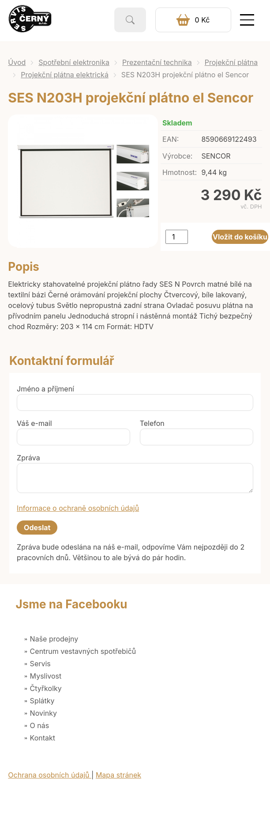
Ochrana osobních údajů (49, 775)
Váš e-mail (34, 423)
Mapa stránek (118, 775)
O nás (39, 725)
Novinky (43, 713)
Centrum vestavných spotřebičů (83, 651)
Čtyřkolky (46, 688)
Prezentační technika (157, 62)
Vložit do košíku (240, 236)
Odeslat (37, 527)
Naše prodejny (54, 638)
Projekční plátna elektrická (65, 74)
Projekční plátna (231, 62)
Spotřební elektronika (73, 62)
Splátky (42, 700)
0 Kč (202, 19)
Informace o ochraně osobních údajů (78, 508)
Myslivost (46, 676)
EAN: (170, 139)
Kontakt (42, 737)
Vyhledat (130, 20)
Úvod (17, 62)
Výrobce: (177, 156)
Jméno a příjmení (45, 388)
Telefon (152, 423)
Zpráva (28, 457)
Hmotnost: (179, 172)
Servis (40, 663)
